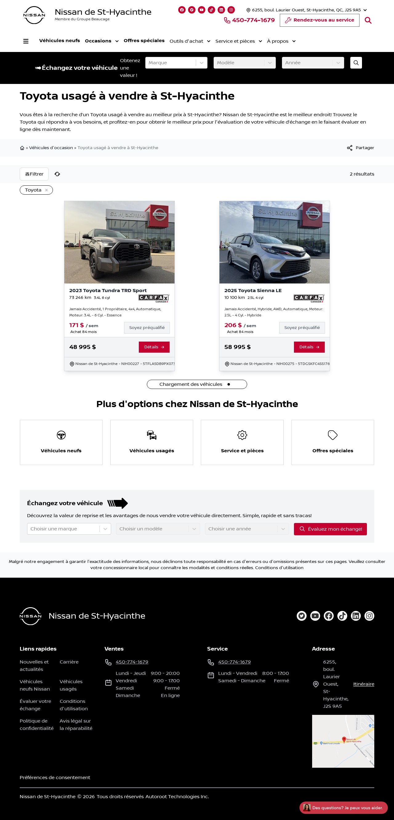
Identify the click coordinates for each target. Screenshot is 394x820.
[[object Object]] (360, 148)
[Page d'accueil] (30, 616)
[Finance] (149, 328)
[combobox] (149, 62)
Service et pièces (238, 41)
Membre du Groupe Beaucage (82, 19)
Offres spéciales (144, 41)
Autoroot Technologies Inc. (177, 796)
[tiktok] (342, 616)
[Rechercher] (368, 20)
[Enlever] (45, 190)
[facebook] (329, 616)
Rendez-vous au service (319, 21)
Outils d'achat (190, 41)
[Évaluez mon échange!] (356, 63)
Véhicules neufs (59, 41)
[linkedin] (356, 616)
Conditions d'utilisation (279, 567)
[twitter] (302, 616)
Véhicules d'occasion (51, 147)
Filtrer (34, 174)
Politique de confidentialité (37, 724)
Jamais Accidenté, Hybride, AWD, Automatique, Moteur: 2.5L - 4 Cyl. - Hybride (273, 312)
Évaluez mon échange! (330, 528)
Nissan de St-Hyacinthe (103, 12)
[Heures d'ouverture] (305, 10)
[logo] (34, 15)
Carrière (69, 662)
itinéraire (363, 684)
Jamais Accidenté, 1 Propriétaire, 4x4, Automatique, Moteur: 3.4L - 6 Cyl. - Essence (115, 312)
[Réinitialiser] (57, 174)
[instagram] (369, 616)
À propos (281, 41)
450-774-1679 (249, 20)
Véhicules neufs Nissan (35, 685)
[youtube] (315, 616)
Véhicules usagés (71, 685)
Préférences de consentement (55, 777)
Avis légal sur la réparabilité (76, 724)
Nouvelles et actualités (34, 665)
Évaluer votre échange (35, 705)
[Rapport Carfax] (154, 299)
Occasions (102, 41)
